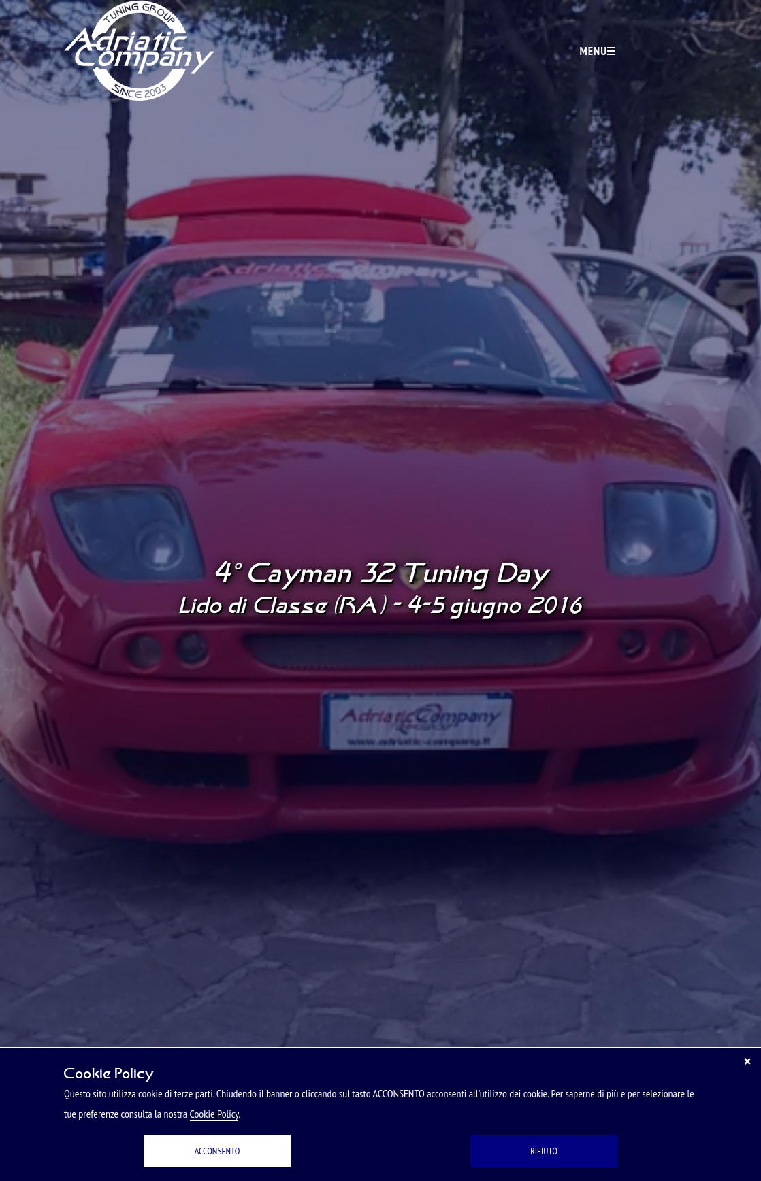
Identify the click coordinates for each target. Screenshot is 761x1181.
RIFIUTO (543, 1151)
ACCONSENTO (217, 1151)
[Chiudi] (747, 1061)
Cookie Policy (214, 1113)
